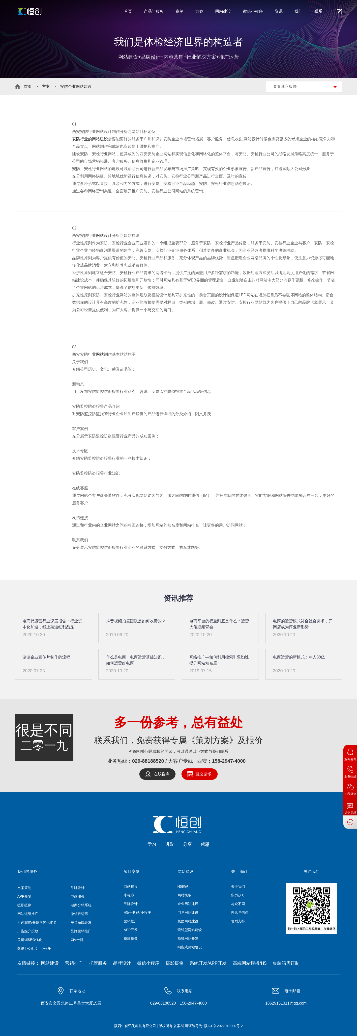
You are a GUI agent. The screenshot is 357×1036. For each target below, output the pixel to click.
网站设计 (104, 235)
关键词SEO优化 (29, 940)
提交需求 (204, 774)
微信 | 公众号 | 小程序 (34, 948)
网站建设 (223, 11)
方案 (199, 11)
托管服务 (98, 963)
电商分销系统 (81, 905)
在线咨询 (162, 774)
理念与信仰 (239, 912)
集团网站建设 (188, 921)
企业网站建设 (188, 904)
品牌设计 (78, 888)
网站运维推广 (27, 914)
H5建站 (183, 886)
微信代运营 (79, 914)
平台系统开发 (81, 922)
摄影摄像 (24, 905)
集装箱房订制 (286, 963)
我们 (298, 11)
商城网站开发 (188, 938)
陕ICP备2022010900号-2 (223, 1026)
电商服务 (78, 896)
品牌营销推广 (81, 931)
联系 (318, 11)
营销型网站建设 (190, 930)
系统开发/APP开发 (208, 963)
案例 (179, 11)
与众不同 (238, 904)
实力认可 (238, 895)
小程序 (129, 895)
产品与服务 (154, 11)
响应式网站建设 (190, 947)
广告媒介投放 (27, 931)
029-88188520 (148, 761)
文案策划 (24, 888)
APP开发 (24, 896)
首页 (128, 11)
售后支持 (238, 921)
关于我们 (238, 886)
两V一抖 (77, 940)
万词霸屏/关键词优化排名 (37, 922)
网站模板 (184, 895)
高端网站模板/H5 (250, 963)
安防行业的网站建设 (90, 139)
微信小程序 (253, 11)
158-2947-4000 (229, 761)
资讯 (279, 11)
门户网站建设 (188, 912)
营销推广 (131, 921)
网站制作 (104, 354)
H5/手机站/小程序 (137, 912)
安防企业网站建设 (76, 86)
